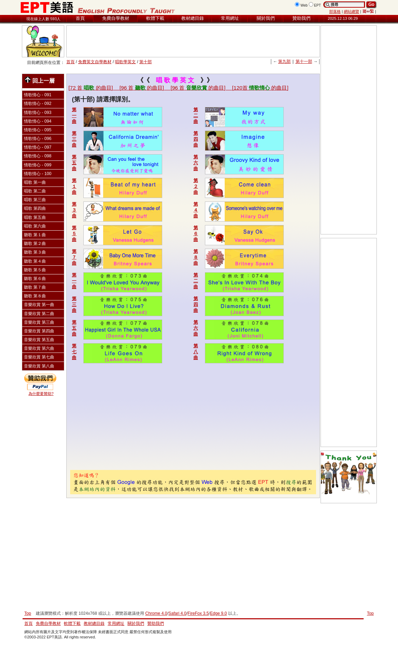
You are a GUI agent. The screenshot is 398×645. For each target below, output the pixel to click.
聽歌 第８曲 (35, 295)
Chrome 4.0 (156, 613)
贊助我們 (301, 18)
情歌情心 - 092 (37, 103)
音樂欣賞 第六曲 (39, 348)
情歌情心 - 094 (37, 121)
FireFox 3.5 (198, 613)
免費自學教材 (115, 18)
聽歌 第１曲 (35, 234)
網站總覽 (351, 11)
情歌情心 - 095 (37, 129)
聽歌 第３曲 (35, 252)
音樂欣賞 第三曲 (39, 322)
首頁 (80, 18)
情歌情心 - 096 (37, 138)
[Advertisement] (193, 41)
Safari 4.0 (177, 613)
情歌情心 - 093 (37, 112)
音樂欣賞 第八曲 (39, 366)
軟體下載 (155, 18)
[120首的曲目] (260, 88)
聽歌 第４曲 (35, 261)
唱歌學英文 (125, 61)
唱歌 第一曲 (35, 182)
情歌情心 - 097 (37, 147)
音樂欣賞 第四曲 (39, 331)
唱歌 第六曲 (35, 226)
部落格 (335, 11)
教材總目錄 (192, 18)
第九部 (284, 61)
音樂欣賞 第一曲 (39, 304)
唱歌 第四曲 (35, 208)
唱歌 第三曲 (35, 199)
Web (304, 5)
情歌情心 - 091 (37, 94)
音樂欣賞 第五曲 (39, 339)
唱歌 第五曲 (35, 217)
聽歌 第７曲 (35, 287)
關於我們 (266, 18)
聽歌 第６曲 (35, 278)
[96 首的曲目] (145, 88)
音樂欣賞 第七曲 (39, 357)
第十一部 (304, 61)
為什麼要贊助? (40, 393)
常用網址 (230, 18)
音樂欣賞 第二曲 (39, 313)
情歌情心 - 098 (37, 156)
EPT (317, 5)
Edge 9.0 (218, 613)
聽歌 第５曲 (35, 269)
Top (370, 613)
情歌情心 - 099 (37, 165)
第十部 (145, 61)
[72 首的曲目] (93, 88)
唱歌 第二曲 (35, 191)
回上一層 (40, 80)
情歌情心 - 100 (37, 173)
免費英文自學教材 (94, 61)
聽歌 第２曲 (35, 243)
